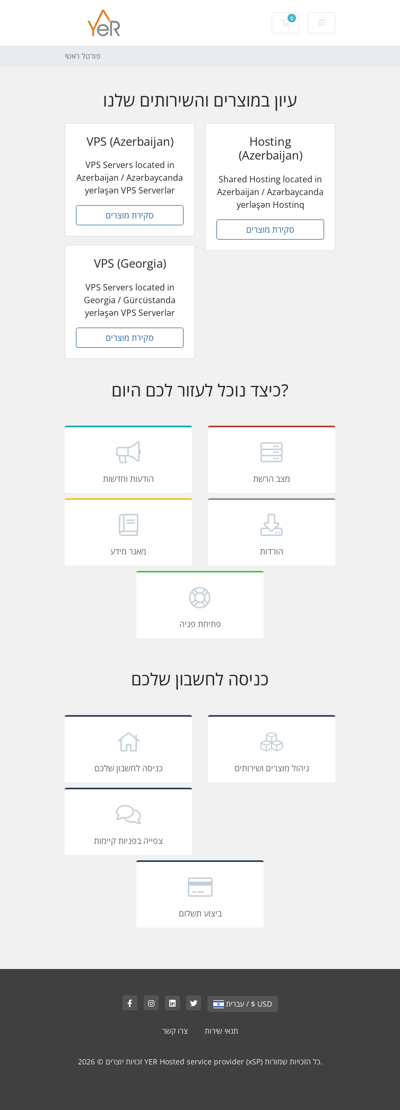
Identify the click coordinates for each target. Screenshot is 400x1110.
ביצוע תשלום (200, 896)
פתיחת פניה (200, 606)
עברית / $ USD (242, 1004)
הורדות (271, 533)
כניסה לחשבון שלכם (128, 750)
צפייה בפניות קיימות (128, 823)
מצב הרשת (271, 461)
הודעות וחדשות (128, 461)
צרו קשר (175, 1031)
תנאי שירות (221, 1031)
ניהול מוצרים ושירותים (271, 750)
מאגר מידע (128, 533)
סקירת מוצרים (130, 215)
